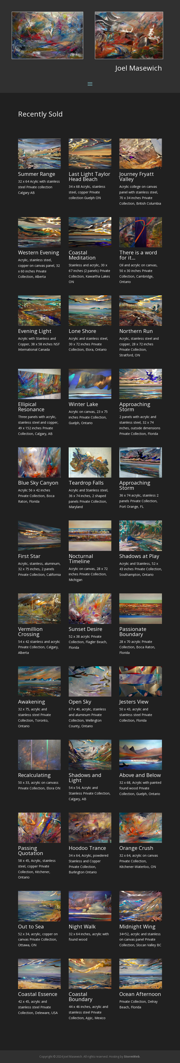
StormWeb (132, 1057)
